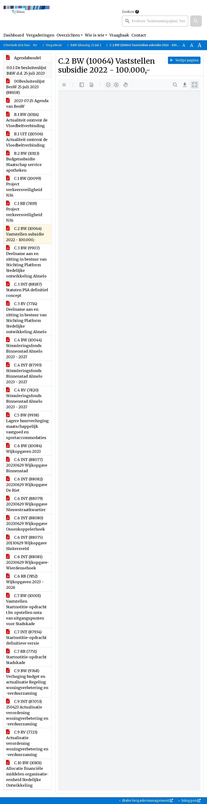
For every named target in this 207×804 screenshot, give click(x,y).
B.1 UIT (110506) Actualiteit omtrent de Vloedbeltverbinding (26, 140)
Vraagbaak (119, 35)
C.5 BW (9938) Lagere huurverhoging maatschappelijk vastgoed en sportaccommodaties (27, 426)
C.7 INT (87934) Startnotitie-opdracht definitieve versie (26, 637)
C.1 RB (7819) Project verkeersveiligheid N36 (24, 212)
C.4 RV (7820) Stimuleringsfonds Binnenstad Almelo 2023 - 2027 (24, 398)
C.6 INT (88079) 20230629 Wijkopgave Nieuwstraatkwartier (26, 504)
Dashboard (14, 35)
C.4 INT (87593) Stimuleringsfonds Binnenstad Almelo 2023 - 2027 (24, 373)
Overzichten (68, 35)
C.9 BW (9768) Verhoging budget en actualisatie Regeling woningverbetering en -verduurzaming (27, 682)
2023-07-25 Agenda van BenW (27, 103)
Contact (138, 35)
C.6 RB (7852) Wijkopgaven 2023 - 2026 (25, 582)
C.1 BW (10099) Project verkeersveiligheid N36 (24, 187)
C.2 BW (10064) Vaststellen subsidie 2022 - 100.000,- (25, 234)
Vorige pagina (184, 60)
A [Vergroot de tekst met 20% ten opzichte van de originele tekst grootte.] (191, 45)
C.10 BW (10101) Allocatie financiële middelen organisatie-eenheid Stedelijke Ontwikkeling (27, 774)
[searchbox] (155, 21)
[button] (196, 21)
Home (37, 45)
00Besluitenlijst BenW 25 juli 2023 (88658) (25, 87)
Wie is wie (94, 35)
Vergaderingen (40, 35)
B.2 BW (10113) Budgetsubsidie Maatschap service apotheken (24, 162)
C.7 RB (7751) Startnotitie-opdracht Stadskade (26, 657)
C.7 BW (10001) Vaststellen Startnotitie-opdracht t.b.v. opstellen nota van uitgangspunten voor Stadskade (26, 609)
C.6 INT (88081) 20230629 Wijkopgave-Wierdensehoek (27, 562)
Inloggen (191, 800)
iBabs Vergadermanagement (147, 800)
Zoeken (128, 12)
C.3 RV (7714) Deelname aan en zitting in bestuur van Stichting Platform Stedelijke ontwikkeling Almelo (26, 317)
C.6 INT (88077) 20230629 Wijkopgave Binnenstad (26, 465)
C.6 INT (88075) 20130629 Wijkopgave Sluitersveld (26, 543)
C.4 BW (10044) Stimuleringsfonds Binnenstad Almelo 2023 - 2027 (24, 348)
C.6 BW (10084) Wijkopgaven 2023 (24, 448)
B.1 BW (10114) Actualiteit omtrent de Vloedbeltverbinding (26, 120)
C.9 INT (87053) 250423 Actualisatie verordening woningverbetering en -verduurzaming (27, 712)
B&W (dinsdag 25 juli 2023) (88, 45)
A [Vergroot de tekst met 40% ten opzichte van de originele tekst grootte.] (199, 45)
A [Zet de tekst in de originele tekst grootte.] (183, 45)
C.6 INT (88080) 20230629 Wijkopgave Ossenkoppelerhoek (26, 523)
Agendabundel (23, 57)
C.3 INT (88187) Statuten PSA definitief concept (27, 290)
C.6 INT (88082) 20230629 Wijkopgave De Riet (26, 485)
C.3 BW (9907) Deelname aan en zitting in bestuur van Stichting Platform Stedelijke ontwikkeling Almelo (26, 262)
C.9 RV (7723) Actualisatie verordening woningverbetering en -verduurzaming (27, 743)
